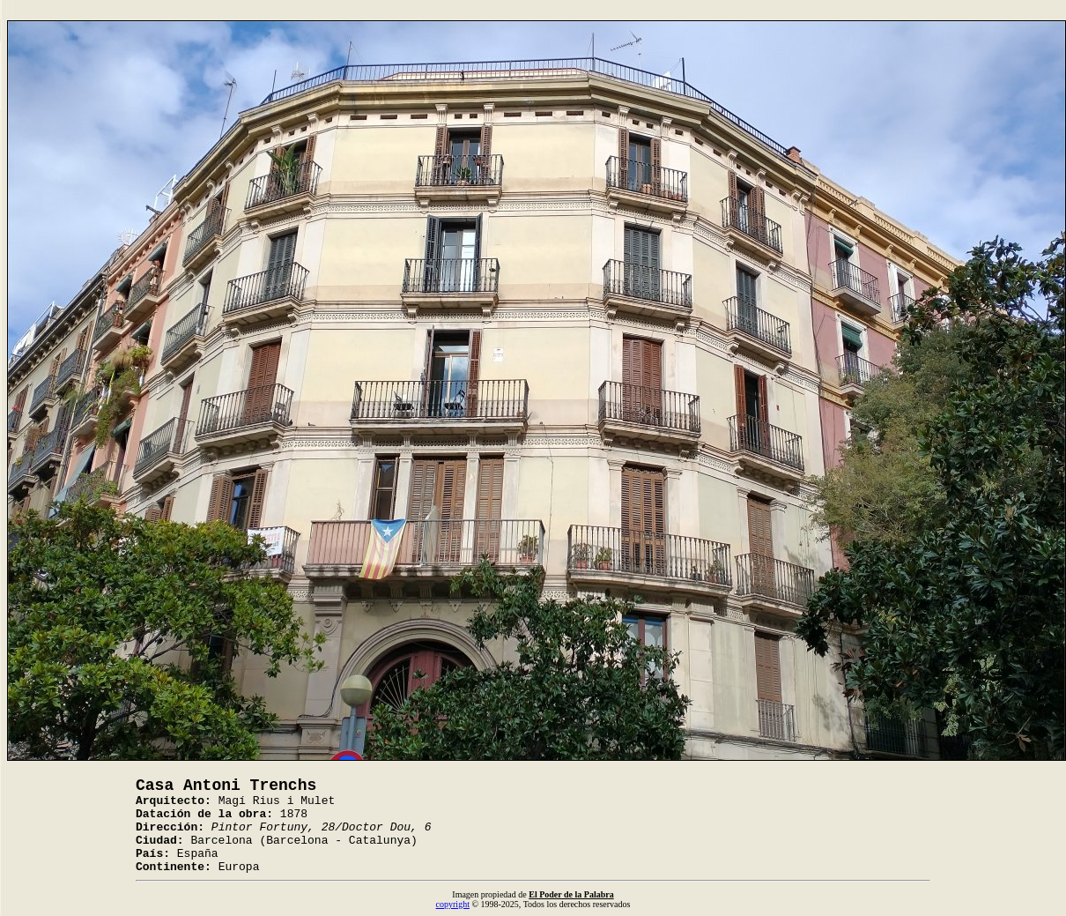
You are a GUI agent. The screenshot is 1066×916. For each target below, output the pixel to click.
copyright (453, 904)
